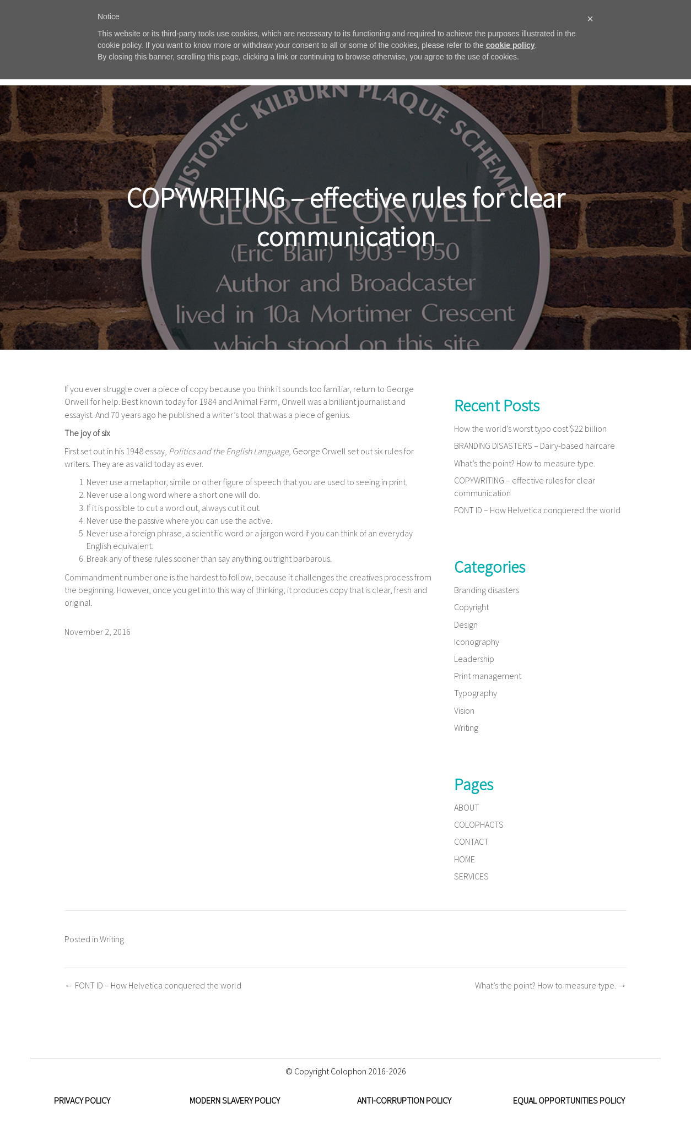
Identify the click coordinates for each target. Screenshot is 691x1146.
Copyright (471, 606)
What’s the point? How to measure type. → (551, 985)
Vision (464, 710)
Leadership (474, 658)
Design (466, 624)
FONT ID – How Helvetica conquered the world (537, 509)
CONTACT (471, 841)
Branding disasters (486, 589)
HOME (464, 859)
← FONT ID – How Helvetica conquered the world (152, 985)
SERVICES (471, 876)
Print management (487, 675)
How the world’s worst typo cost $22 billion (530, 428)
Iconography (476, 641)
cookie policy (510, 45)
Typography (475, 692)
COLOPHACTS (479, 824)
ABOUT (466, 807)
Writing (466, 727)
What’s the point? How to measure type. (524, 463)
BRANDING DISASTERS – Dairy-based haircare (534, 445)
